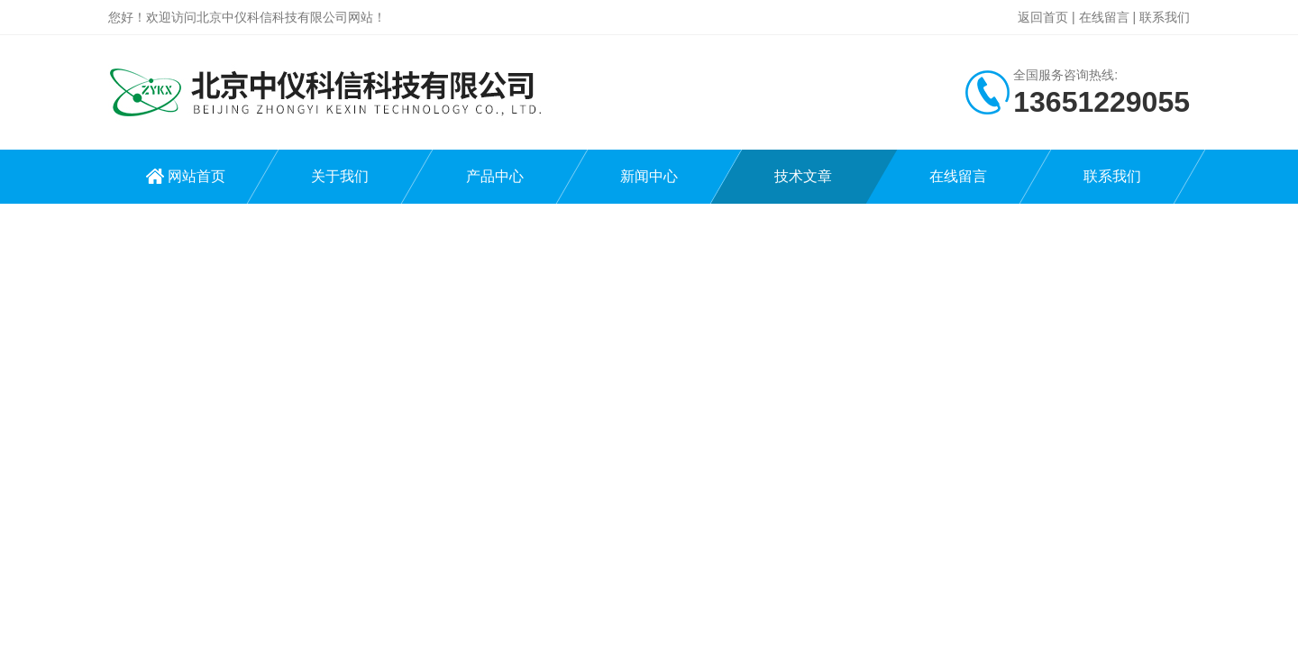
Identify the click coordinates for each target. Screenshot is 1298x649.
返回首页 (1043, 17)
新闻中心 (649, 176)
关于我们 (340, 176)
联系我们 (1164, 17)
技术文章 (803, 176)
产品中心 (495, 176)
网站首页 (196, 176)
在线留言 (1104, 17)
